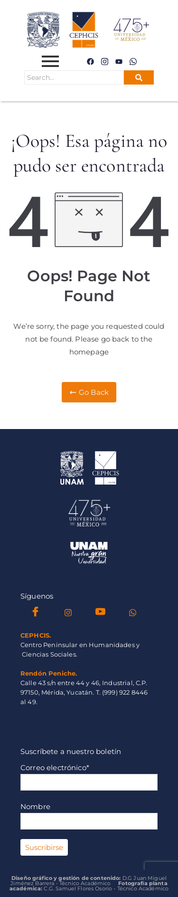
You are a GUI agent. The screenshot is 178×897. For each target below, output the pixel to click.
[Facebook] (90, 61)
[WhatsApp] (133, 61)
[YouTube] (100, 612)
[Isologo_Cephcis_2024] (89, 468)
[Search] (74, 77)
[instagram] (105, 61)
